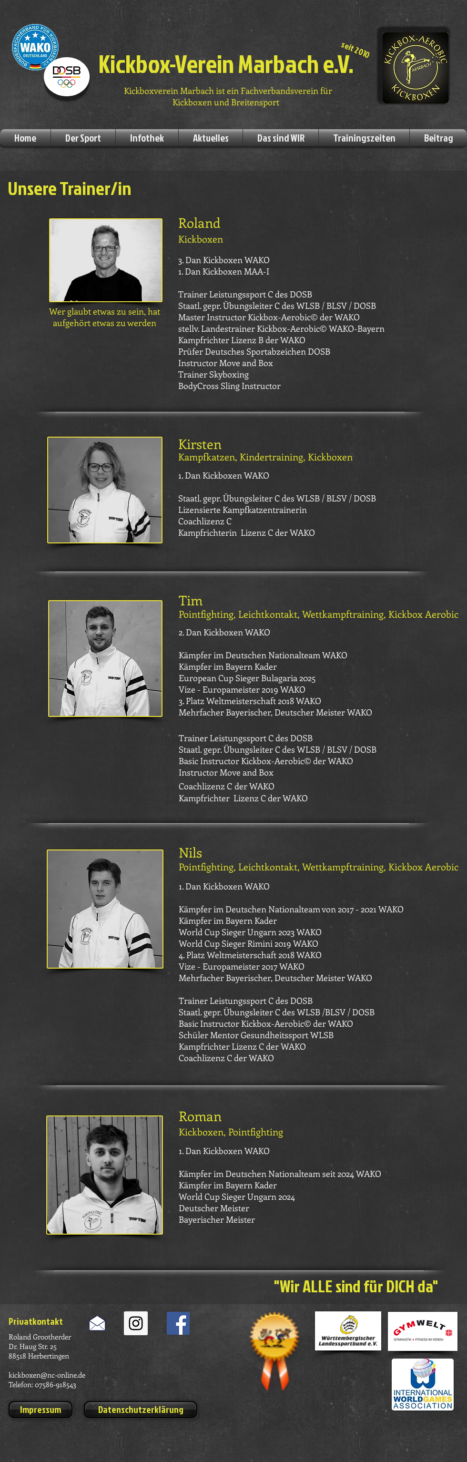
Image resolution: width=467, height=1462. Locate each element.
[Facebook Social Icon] (178, 1323)
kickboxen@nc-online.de (47, 1375)
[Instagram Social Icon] (136, 1323)
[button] (83, 137)
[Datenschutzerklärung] (140, 1409)
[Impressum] (40, 1409)
